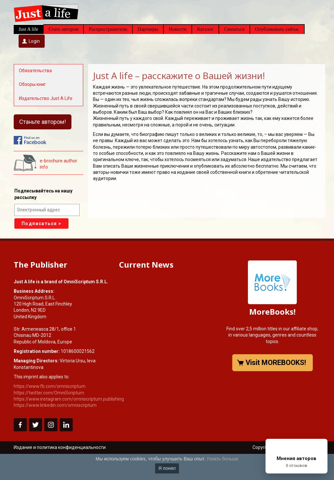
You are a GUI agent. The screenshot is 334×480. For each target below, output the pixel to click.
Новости (177, 29)
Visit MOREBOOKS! (276, 362)
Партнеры (148, 29)
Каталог (205, 29)
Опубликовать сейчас (277, 29)
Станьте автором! (42, 121)
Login (34, 41)
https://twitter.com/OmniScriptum (49, 392)
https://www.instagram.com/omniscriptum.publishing (69, 399)
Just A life (28, 29)
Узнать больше (222, 458)
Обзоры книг (32, 84)
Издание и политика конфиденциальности (60, 447)
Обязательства (35, 70)
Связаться (234, 29)
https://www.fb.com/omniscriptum (49, 386)
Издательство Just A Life (45, 98)
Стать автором (63, 29)
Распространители (108, 29)
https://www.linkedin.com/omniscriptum (55, 405)
